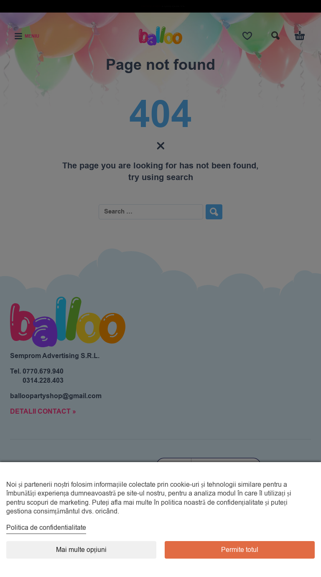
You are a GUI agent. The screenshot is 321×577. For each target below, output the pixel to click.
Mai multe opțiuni (81, 549)
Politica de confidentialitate (46, 527)
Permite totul (239, 549)
